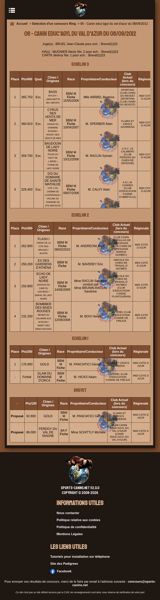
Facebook (61, 571)
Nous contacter (68, 513)
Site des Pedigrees (64, 563)
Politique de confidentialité (76, 527)
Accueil (22, 23)
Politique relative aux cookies (78, 520)
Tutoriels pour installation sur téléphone (80, 556)
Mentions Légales (70, 534)
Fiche (71, 97)
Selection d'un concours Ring (54, 23)
